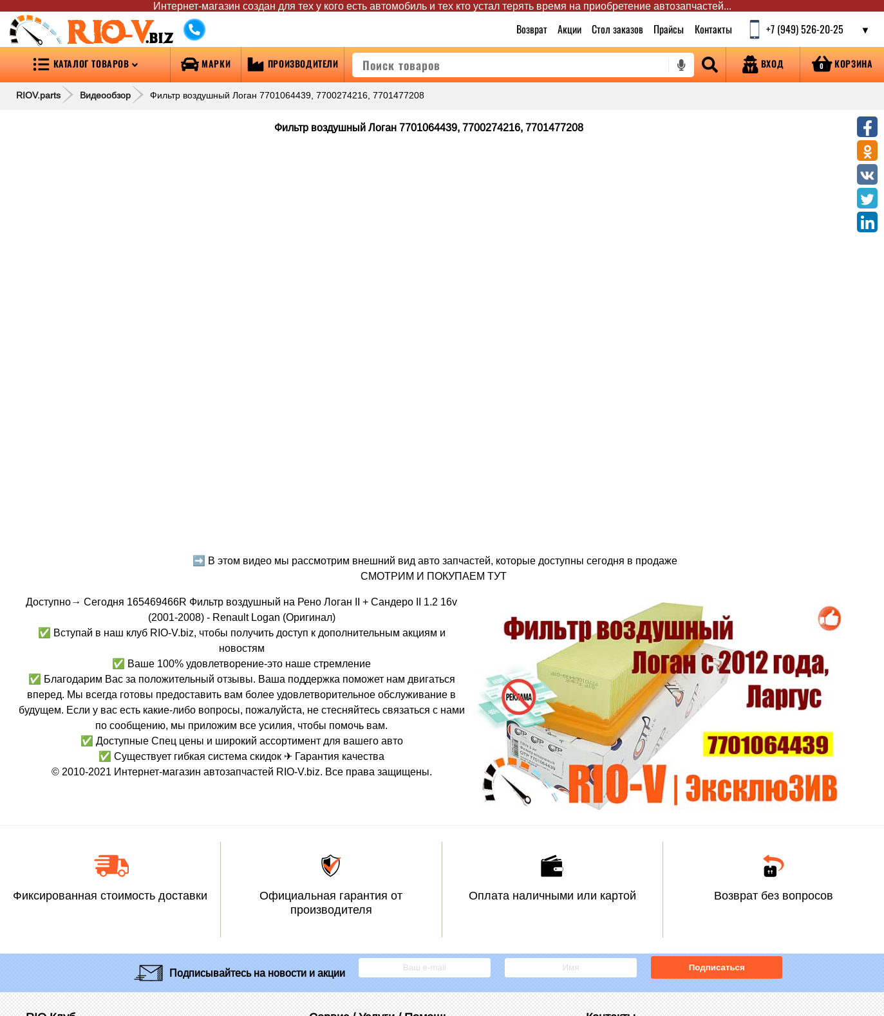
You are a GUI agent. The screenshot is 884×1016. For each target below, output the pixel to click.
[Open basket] (842, 64)
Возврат (531, 29)
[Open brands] (206, 64)
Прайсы (669, 29)
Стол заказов (617, 29)
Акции (569, 29)
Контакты (713, 29)
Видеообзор (105, 95)
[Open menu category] (85, 64)
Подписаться (717, 967)
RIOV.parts (38, 95)
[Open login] (763, 64)
